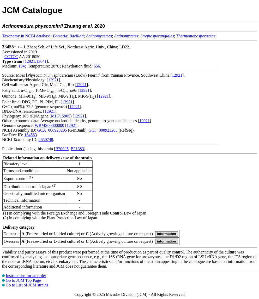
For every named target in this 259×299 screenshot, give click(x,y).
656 (97, 66)
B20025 (62, 148)
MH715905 (60, 116)
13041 (41, 61)
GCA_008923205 (52, 130)
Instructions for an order (26, 275)
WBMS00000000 (49, 125)
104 (22, 66)
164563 (30, 135)
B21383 (77, 148)
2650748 (45, 139)
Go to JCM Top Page (23, 280)
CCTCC (11, 56)
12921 (30, 61)
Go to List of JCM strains (27, 285)
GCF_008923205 (103, 130)
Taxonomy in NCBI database (26, 36)
